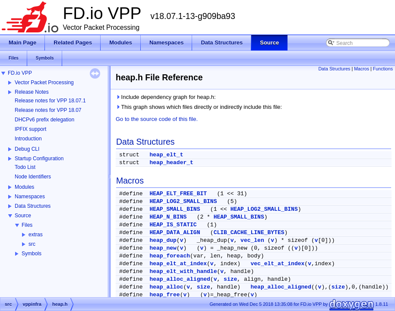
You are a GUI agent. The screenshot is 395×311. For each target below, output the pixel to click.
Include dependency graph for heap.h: (166, 97)
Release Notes (32, 92)
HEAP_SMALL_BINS (174, 209)
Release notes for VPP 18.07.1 (50, 101)
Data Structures (33, 206)
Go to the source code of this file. (157, 119)
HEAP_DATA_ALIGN (174, 232)
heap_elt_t (166, 155)
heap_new (162, 248)
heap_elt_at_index (178, 263)
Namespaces (30, 197)
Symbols (31, 254)
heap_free (164, 295)
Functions (383, 68)
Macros (361, 68)
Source (23, 216)
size (230, 279)
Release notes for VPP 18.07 (48, 110)
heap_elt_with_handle (183, 271)
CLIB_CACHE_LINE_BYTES (249, 232)
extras (35, 235)
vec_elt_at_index (278, 263)
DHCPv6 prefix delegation (44, 120)
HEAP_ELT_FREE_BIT (178, 193)
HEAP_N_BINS (167, 217)
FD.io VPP (20, 73)
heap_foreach (169, 256)
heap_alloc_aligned (179, 279)
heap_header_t (171, 162)
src (31, 244)
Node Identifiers (33, 177)
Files (27, 225)
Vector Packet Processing (44, 82)
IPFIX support (30, 129)
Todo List (25, 167)
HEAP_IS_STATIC (172, 225)
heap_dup (162, 240)
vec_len (252, 240)
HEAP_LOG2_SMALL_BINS (183, 201)
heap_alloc (166, 287)
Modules (24, 187)
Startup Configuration (39, 159)
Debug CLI (27, 149)
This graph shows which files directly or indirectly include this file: (199, 107)
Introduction (28, 139)
